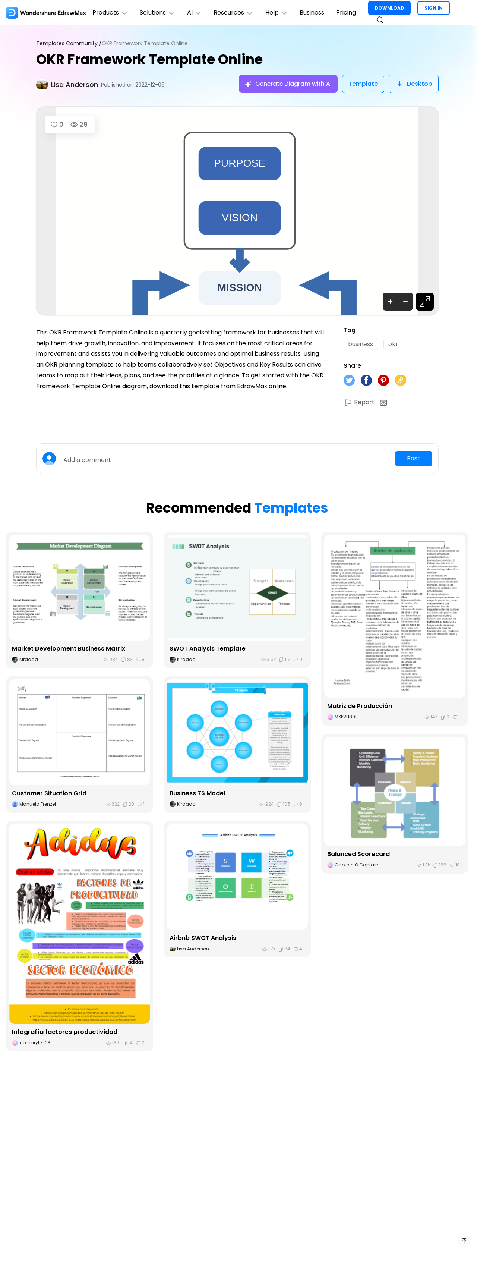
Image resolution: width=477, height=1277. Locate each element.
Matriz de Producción (359, 706)
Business (313, 12)
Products (110, 12)
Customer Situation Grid (49, 793)
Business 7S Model (197, 793)
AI (194, 12)
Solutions (158, 12)
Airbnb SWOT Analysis (203, 938)
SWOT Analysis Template (208, 649)
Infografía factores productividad (64, 1032)
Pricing (347, 12)
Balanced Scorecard (358, 854)
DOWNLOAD (390, 8)
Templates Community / (69, 43)
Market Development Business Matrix (68, 649)
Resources (234, 12)
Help (277, 12)
